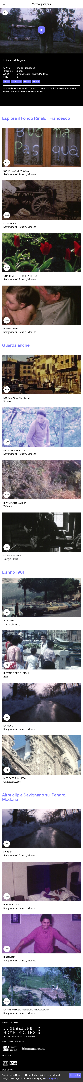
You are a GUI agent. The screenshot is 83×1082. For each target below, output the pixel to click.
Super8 (19, 70)
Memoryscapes (41, 4)
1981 (18, 76)
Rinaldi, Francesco (25, 67)
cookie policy (51, 1078)
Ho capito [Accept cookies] (75, 1075)
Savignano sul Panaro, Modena (32, 73)
